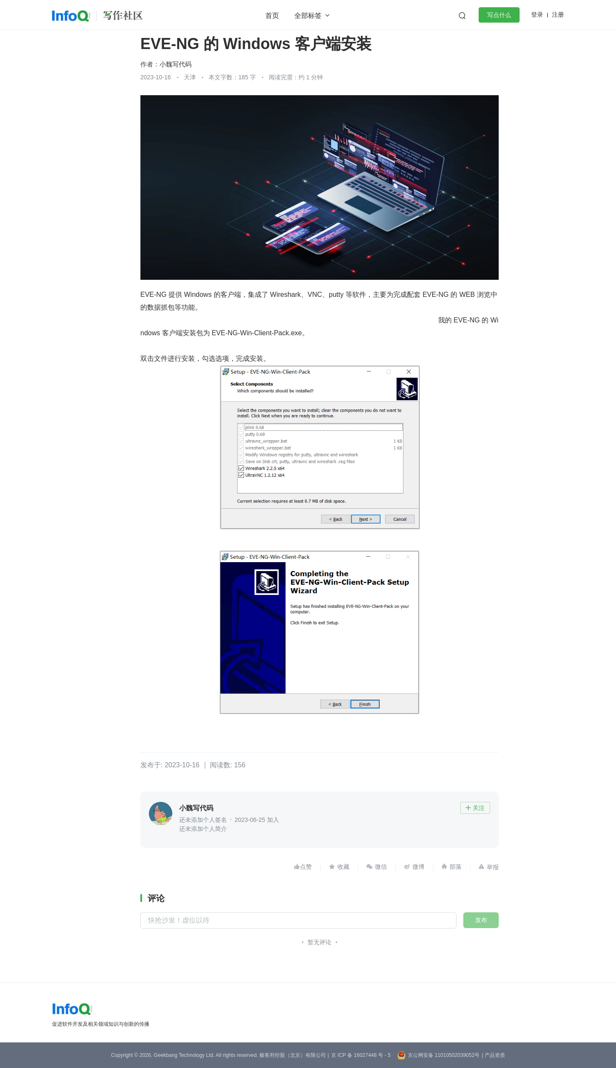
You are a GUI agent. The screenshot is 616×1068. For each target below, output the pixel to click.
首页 (272, 15)
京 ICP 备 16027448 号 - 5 (361, 1055)
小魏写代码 (176, 64)
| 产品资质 (493, 1055)
